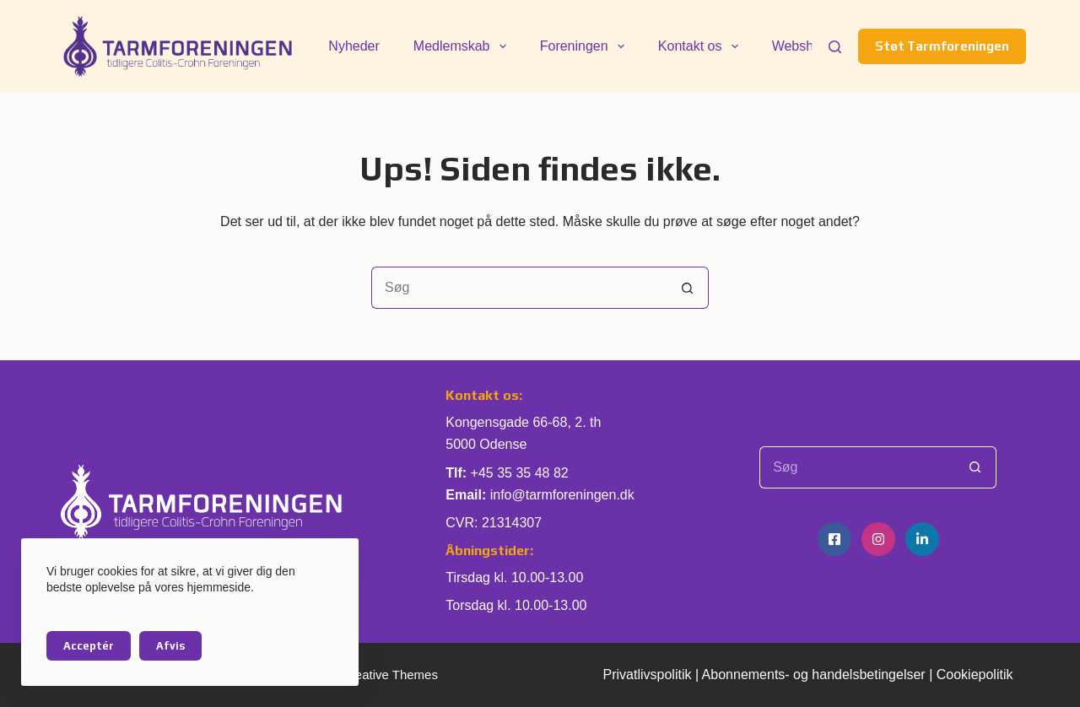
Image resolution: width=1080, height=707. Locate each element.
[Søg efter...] (519, 288)
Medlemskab (463, 46)
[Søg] (835, 46)
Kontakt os (701, 46)
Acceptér (88, 646)
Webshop (800, 46)
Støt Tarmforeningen (942, 46)
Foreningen (585, 46)
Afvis (170, 646)
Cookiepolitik (975, 674)
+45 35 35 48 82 (520, 473)
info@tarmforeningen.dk (562, 495)
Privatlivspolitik (647, 674)
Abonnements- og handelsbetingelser (814, 674)
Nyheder (353, 46)
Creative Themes (390, 674)
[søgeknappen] (688, 288)
